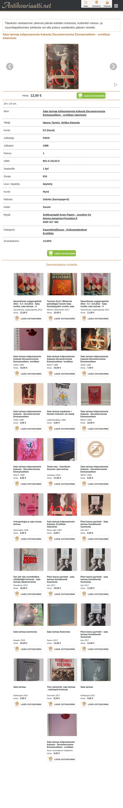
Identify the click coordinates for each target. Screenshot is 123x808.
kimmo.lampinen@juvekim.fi (60, 218)
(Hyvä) (51, 130)
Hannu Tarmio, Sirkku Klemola (61, 122)
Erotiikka (48, 233)
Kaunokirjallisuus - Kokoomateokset (65, 229)
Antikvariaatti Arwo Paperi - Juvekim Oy (67, 214)
